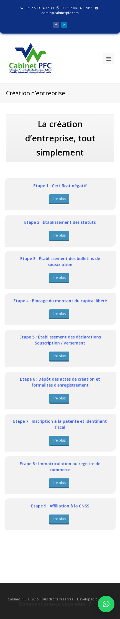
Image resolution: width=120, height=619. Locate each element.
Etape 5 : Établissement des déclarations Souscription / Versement (60, 340)
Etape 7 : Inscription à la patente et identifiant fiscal (60, 424)
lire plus (59, 198)
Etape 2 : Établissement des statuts (60, 222)
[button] (106, 604)
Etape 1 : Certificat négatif (60, 186)
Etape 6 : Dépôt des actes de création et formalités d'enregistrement (60, 382)
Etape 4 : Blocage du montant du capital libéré (60, 301)
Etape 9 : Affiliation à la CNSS (59, 506)
